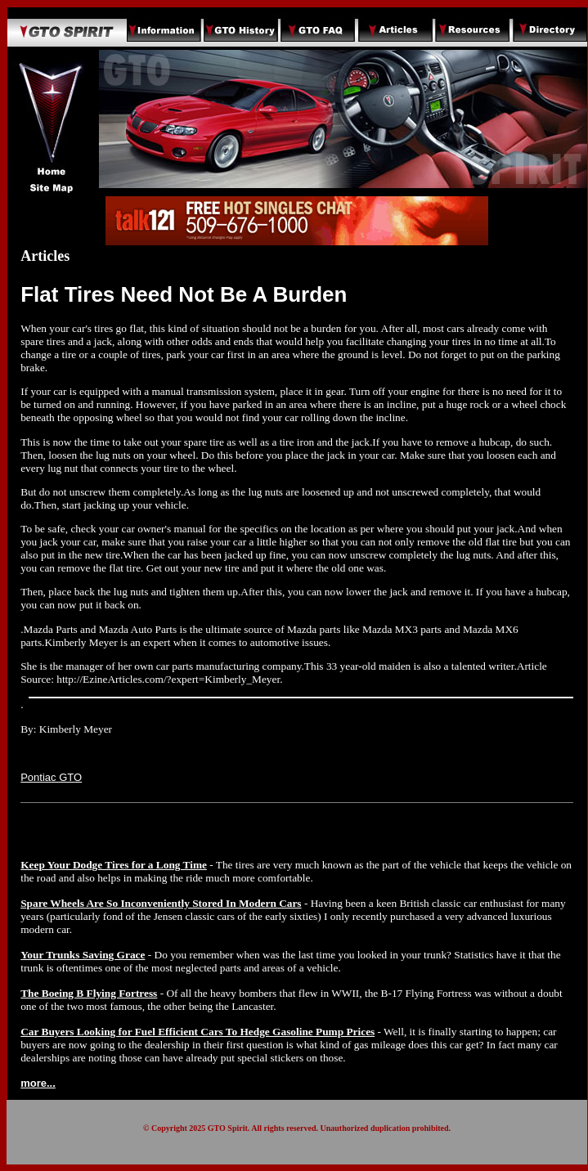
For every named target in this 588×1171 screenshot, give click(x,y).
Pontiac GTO (51, 777)
